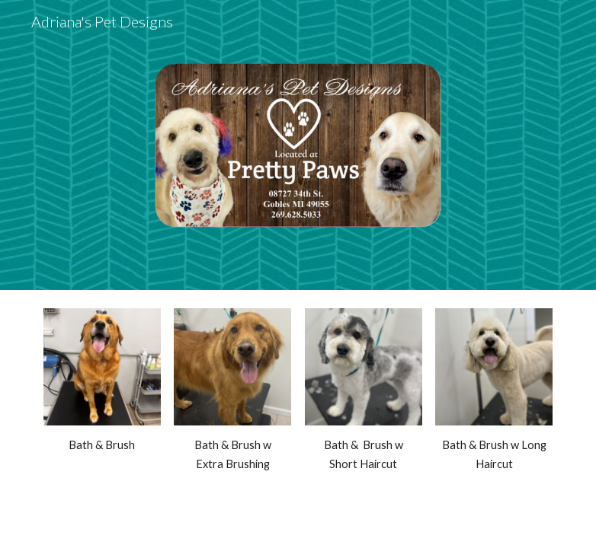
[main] (102, 445)
